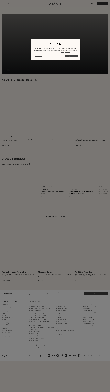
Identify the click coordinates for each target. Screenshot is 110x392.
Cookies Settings (38, 56)
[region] (55, 49)
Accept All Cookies (71, 56)
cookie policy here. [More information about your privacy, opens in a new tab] (65, 52)
